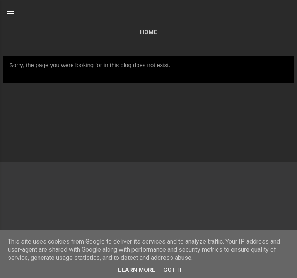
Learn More (136, 269)
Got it (173, 269)
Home (148, 32)
